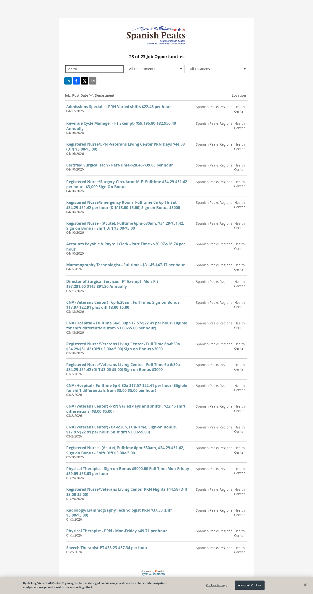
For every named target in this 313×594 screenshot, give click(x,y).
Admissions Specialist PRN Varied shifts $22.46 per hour (118, 106)
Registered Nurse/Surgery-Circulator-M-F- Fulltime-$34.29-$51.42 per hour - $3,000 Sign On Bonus (126, 184)
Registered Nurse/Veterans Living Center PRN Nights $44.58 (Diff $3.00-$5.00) (126, 492)
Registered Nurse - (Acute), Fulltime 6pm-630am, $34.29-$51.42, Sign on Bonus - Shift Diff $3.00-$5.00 (125, 226)
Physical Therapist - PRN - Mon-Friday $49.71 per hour (116, 530)
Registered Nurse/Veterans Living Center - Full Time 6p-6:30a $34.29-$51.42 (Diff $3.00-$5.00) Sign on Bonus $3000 (123, 346)
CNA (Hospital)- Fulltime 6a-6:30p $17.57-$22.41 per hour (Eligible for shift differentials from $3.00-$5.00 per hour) (126, 325)
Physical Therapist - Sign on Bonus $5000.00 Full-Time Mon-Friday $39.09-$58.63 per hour (127, 471)
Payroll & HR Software (153, 573)
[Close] (305, 585)
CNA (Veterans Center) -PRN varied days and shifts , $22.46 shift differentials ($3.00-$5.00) (125, 409)
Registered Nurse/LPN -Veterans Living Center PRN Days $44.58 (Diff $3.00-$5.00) (125, 147)
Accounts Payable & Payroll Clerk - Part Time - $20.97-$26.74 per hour (125, 246)
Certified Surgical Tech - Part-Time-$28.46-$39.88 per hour (119, 165)
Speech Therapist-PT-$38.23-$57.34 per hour (106, 547)
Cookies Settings (216, 585)
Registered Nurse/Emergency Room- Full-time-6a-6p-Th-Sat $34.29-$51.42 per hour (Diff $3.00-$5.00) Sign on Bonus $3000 (123, 205)
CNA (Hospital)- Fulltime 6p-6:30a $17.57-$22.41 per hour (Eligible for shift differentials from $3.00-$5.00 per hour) (126, 388)
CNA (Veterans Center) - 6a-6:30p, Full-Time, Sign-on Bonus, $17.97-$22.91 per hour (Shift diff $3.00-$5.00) (121, 429)
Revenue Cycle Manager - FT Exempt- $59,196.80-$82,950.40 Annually (121, 126)
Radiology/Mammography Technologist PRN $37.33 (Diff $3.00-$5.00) (119, 513)
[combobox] (155, 69)
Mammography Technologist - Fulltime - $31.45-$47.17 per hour (125, 264)
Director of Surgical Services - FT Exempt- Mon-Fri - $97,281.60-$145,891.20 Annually (113, 284)
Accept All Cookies (249, 585)
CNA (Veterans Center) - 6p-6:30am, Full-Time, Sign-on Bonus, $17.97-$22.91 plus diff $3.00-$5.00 (123, 305)
